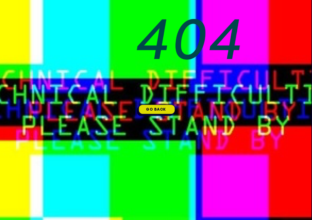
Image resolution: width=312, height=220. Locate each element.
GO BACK (156, 109)
